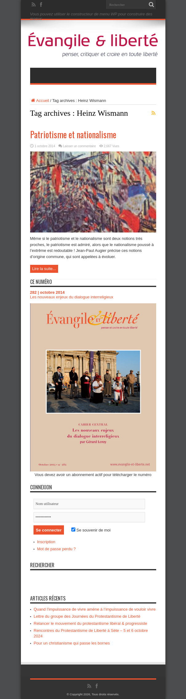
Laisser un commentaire (79, 146)
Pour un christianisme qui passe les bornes (72, 643)
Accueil (39, 100)
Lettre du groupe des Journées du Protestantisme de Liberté (87, 616)
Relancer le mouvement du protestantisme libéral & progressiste (90, 623)
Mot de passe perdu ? (56, 549)
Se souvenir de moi (91, 530)
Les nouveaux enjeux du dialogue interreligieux (71, 297)
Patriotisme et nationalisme (73, 134)
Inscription (46, 541)
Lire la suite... (44, 268)
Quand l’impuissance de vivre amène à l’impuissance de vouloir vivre (95, 609)
